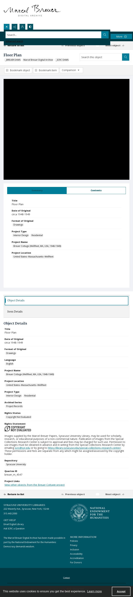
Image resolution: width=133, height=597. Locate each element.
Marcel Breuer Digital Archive (38, 59)
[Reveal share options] (14, 27)
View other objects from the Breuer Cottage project (34, 484)
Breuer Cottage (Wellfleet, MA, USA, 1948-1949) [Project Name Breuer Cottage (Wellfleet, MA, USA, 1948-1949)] (37, 246)
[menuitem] (66, 577)
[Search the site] (53, 34)
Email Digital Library (14, 524)
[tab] (36, 190)
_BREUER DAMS (12, 59)
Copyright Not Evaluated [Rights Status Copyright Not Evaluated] (18, 417)
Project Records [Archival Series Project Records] (14, 406)
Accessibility (76, 553)
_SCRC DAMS (62, 59)
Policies (74, 540)
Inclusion (74, 549)
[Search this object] (101, 57)
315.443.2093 (10, 513)
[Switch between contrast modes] (30, 27)
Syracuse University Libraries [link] (24, 505)
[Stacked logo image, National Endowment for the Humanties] (90, 513)
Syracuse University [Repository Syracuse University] (16, 464)
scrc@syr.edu (22, 448)
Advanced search (14, 41)
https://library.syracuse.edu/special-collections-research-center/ (84, 448)
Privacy (73, 545)
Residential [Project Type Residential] (37, 235)
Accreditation (77, 558)
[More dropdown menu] (121, 36)
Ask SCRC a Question (14, 528)
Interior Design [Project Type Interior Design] (20, 235)
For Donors (76, 562)
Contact (66, 577)
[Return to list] (20, 45)
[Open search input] (7, 27)
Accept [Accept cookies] (121, 591)
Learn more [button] (94, 591)
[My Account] (22, 27)
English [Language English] (9, 363)
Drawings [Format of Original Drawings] (18, 224)
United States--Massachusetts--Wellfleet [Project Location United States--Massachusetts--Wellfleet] (33, 256)
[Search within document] (125, 57)
